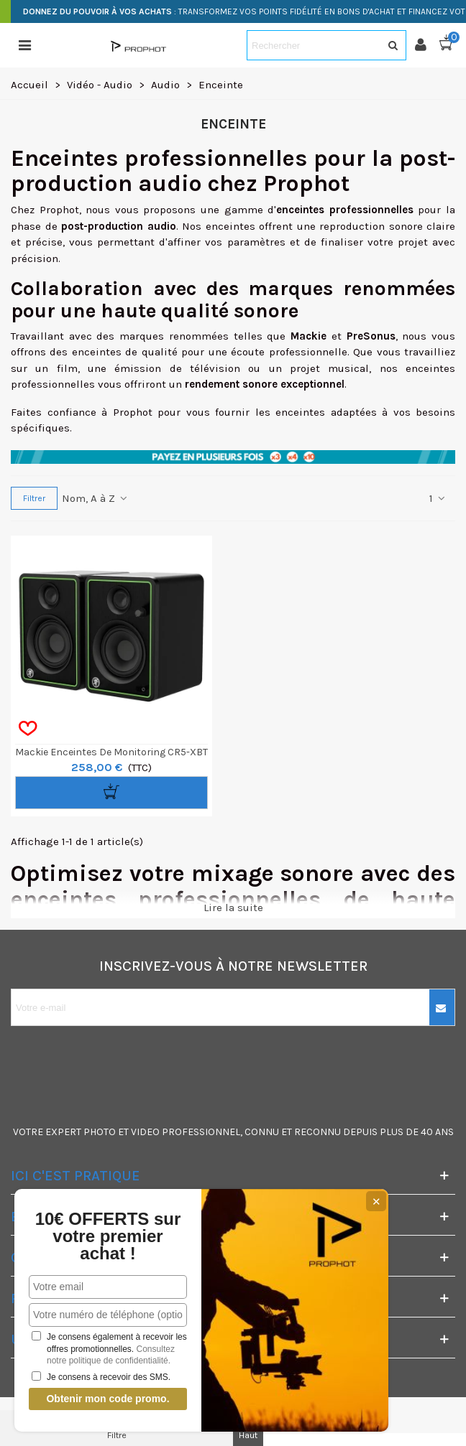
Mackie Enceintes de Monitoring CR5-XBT (111, 752)
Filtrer (34, 498)
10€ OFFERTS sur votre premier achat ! (108, 1236)
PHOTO (99, 1132)
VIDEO (145, 1132)
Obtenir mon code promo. (107, 1398)
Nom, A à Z (95, 498)
